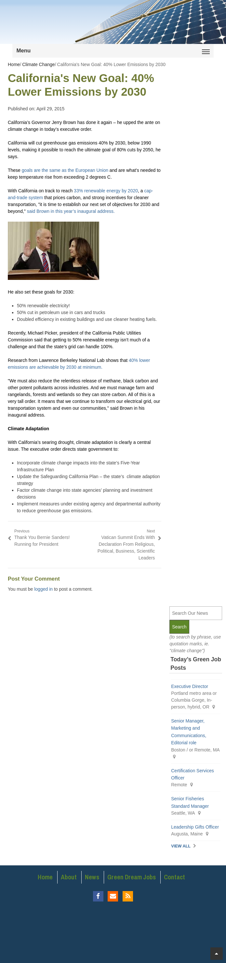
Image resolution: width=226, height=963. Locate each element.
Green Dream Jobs (131, 877)
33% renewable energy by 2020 (106, 190)
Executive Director (189, 686)
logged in (43, 589)
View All (181, 846)
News (92, 877)
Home (45, 877)
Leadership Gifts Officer (195, 827)
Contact (174, 877)
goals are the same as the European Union (65, 170)
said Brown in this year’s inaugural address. (71, 211)
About (69, 877)
